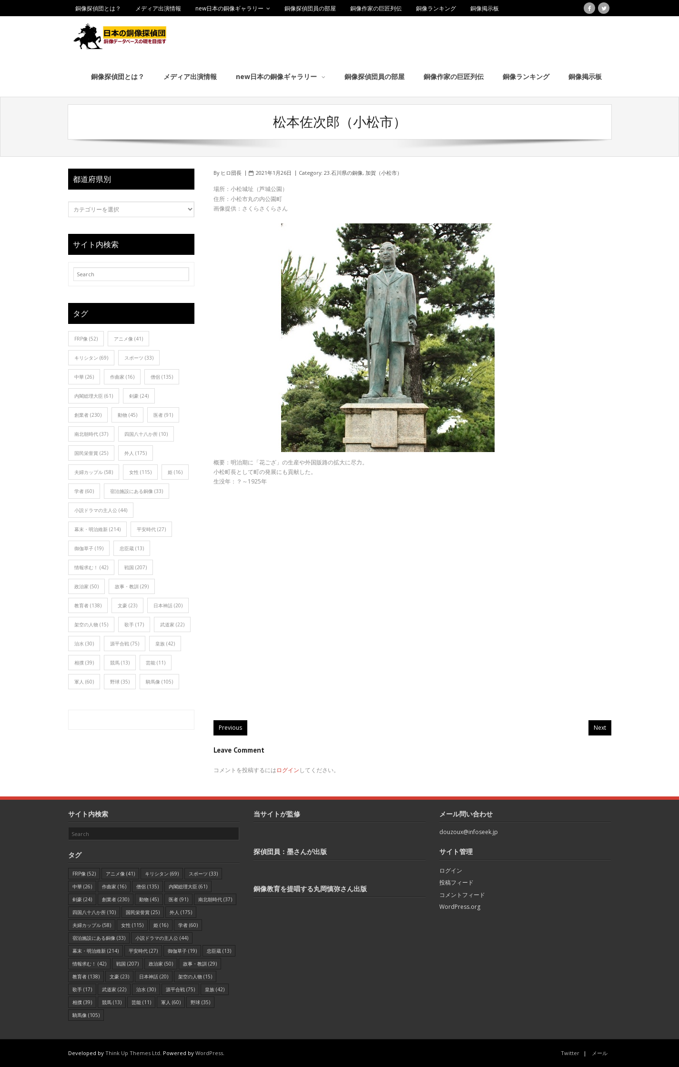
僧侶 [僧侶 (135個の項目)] (162, 376)
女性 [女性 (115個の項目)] (140, 471)
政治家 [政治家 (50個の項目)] (86, 586)
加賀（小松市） (383, 172)
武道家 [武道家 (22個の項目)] (172, 624)
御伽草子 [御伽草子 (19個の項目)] (88, 547)
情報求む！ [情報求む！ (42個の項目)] (91, 567)
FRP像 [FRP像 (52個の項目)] (86, 338)
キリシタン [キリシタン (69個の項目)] (91, 357)
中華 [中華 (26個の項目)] (84, 376)
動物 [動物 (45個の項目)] (127, 414)
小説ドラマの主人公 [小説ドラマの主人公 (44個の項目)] (100, 509)
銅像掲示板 (484, 8)
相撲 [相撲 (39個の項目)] (84, 662)
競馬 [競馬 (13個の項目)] (120, 662)
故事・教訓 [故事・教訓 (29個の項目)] (132, 586)
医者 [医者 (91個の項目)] (163, 414)
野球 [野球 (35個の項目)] (120, 681)
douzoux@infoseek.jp (468, 831)
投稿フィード (456, 882)
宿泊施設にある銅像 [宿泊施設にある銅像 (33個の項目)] (136, 490)
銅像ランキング (436, 8)
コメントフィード (462, 894)
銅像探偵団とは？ (98, 8)
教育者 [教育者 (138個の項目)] (87, 605)
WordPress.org (459, 906)
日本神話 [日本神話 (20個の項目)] (167, 605)
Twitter (570, 1052)
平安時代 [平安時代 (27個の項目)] (151, 528)
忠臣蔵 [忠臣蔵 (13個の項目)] (132, 547)
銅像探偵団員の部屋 (310, 8)
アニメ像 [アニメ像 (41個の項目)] (128, 338)
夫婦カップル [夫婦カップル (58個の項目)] (93, 471)
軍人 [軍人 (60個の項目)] (84, 681)
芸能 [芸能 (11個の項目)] (155, 662)
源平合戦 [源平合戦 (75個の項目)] (124, 643)
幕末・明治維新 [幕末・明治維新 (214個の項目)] (97, 528)
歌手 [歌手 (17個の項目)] (134, 624)
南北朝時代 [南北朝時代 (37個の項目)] (91, 433)
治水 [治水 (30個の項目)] (84, 643)
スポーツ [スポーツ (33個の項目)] (138, 357)
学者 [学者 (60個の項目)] (84, 490)
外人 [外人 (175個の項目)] (135, 452)
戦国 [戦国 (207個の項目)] (135, 567)
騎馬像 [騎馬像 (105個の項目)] (159, 681)
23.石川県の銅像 (343, 172)
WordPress (209, 1052)
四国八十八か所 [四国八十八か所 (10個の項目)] (146, 433)
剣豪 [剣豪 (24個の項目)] (139, 395)
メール (600, 1052)
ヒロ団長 (231, 172)
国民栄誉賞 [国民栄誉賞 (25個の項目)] (91, 452)
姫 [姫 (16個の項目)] (175, 471)
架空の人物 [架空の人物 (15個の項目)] (91, 624)
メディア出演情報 (158, 8)
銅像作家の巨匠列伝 (376, 8)
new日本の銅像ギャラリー (229, 8)
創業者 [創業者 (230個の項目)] (87, 414)
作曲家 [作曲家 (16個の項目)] (122, 376)
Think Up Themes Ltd (132, 1052)
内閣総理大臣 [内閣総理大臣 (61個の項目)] (93, 395)
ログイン (287, 769)
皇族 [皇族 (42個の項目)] (165, 643)
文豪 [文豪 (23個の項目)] (127, 605)
